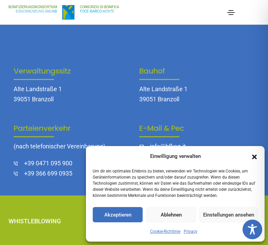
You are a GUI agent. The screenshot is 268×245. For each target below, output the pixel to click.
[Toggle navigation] (231, 12)
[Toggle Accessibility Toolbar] (252, 229)
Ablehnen (171, 215)
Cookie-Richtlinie (165, 231)
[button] (254, 156)
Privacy (190, 231)
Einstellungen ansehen (228, 215)
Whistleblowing (34, 221)
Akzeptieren (117, 215)
